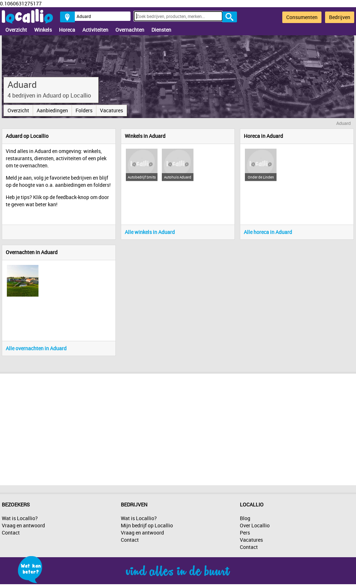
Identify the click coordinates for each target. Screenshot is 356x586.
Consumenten (302, 17)
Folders (84, 110)
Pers (245, 532)
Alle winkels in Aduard (150, 232)
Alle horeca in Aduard (268, 232)
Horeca (67, 29)
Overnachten (129, 29)
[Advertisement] (178, 427)
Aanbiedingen (52, 110)
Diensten (161, 29)
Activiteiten (95, 29)
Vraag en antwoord (23, 525)
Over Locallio (255, 525)
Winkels (43, 29)
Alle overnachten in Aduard (36, 348)
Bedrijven (339, 17)
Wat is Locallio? (20, 518)
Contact (11, 532)
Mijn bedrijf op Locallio (147, 525)
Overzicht (16, 29)
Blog (245, 518)
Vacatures (111, 110)
